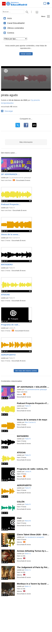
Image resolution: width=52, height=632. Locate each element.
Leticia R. (12, 328)
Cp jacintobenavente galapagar (20, 177)
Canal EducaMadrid (15, 23)
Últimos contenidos (15, 28)
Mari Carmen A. (14, 238)
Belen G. (28, 553)
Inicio (9, 18)
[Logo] (6, 71)
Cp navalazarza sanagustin (34, 537)
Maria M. (28, 521)
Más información (26, 142)
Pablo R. (12, 207)
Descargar (9, 111)
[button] (26, 78)
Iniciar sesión (26, 54)
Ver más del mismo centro (26, 371)
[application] (26, 78)
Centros (10, 33)
